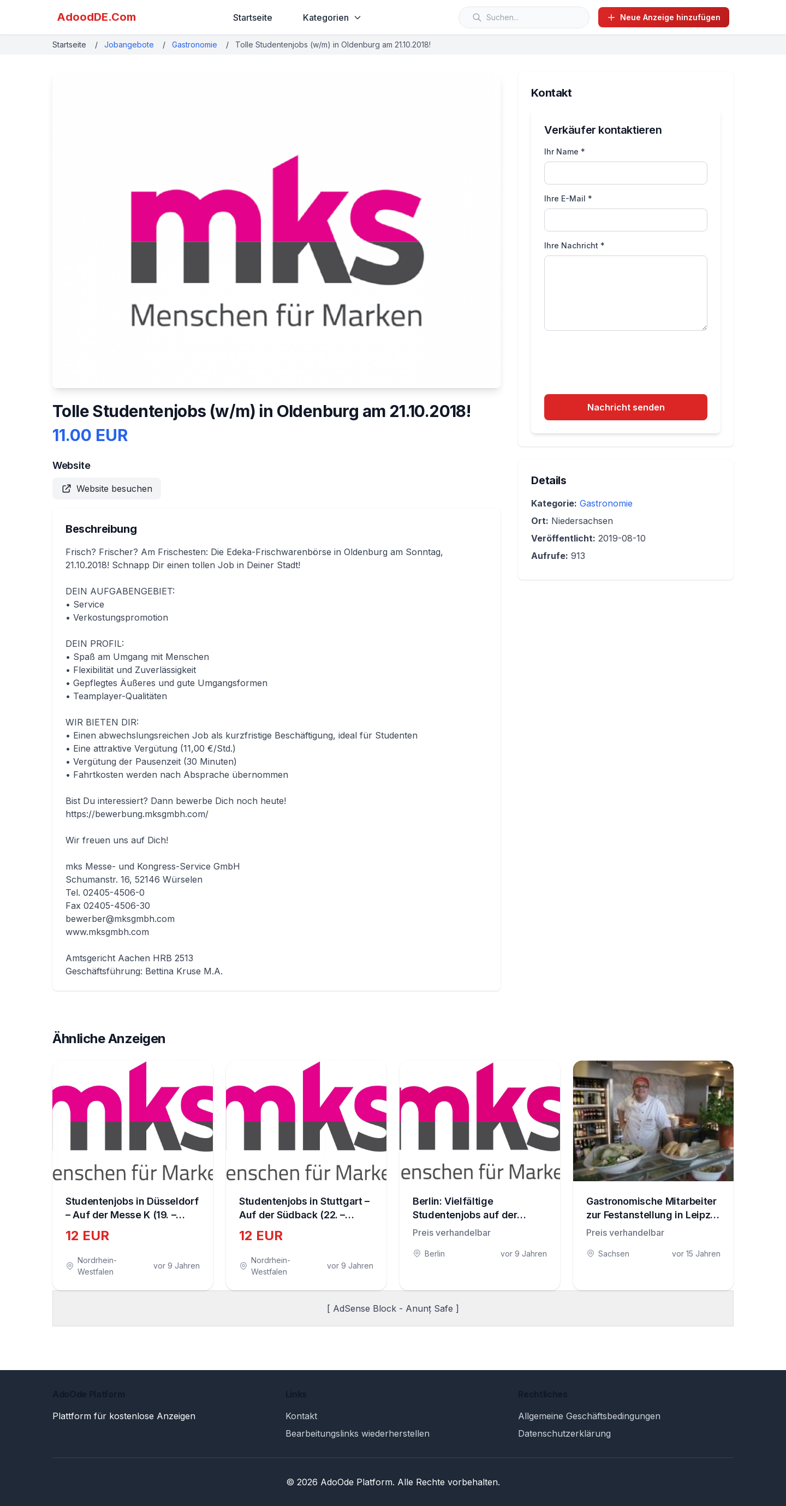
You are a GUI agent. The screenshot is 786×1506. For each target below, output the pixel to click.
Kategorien (332, 17)
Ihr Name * (564, 151)
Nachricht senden (626, 407)
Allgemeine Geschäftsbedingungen (589, 1415)
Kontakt (301, 1415)
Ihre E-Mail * (568, 198)
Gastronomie (194, 44)
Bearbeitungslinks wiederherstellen (357, 1433)
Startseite (252, 17)
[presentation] (627, 364)
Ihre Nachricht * (574, 245)
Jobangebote (129, 44)
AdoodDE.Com (96, 16)
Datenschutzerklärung (564, 1433)
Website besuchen (106, 488)
